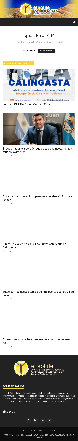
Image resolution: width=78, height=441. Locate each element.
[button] (4, 22)
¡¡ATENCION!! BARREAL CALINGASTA (27, 104)
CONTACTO (51, 430)
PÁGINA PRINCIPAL (46, 51)
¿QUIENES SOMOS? (37, 430)
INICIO (24, 430)
